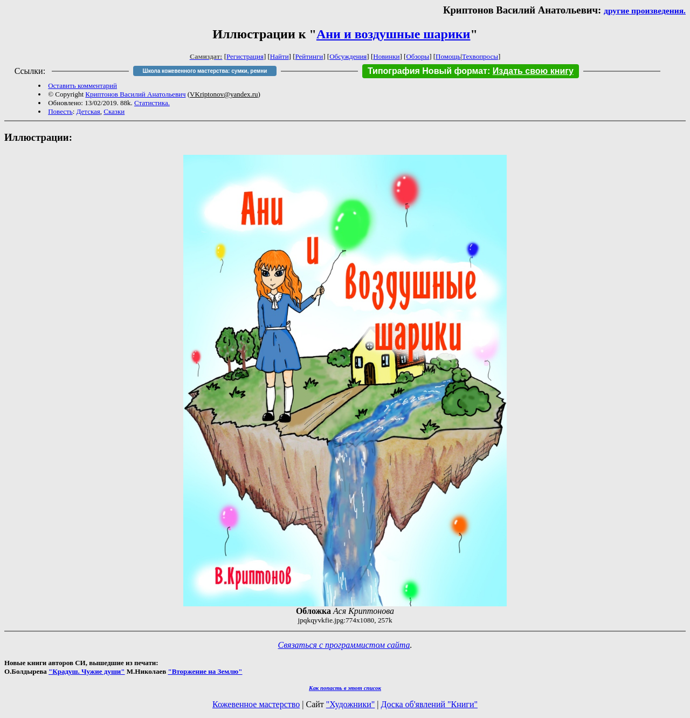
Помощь (448, 56)
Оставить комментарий (82, 85)
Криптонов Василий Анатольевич (135, 94)
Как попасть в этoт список (345, 688)
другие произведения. (645, 10)
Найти (279, 56)
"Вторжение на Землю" (205, 671)
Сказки (114, 111)
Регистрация (245, 56)
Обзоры (417, 56)
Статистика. (152, 103)
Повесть (60, 111)
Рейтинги (309, 56)
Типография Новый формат (427, 71)
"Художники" (350, 704)
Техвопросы (480, 56)
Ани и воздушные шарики (393, 34)
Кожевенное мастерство (256, 704)
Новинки (386, 56)
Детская (88, 111)
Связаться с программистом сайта (344, 644)
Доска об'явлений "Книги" (429, 704)
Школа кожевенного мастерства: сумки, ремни (205, 71)
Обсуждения (348, 56)
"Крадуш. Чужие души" (87, 671)
